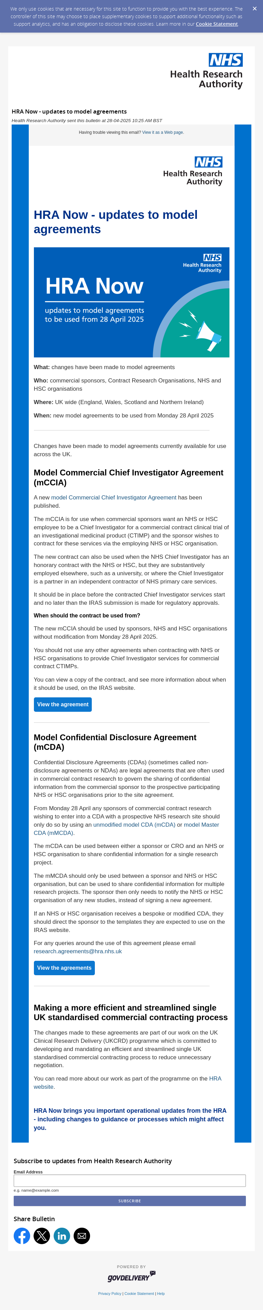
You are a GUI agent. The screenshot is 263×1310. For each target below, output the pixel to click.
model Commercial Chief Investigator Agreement (114, 497)
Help (161, 1293)
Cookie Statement (217, 24)
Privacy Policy (110, 1293)
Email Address (28, 1172)
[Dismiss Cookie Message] (254, 6)
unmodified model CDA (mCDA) (134, 825)
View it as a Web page (162, 132)
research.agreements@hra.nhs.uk (78, 951)
